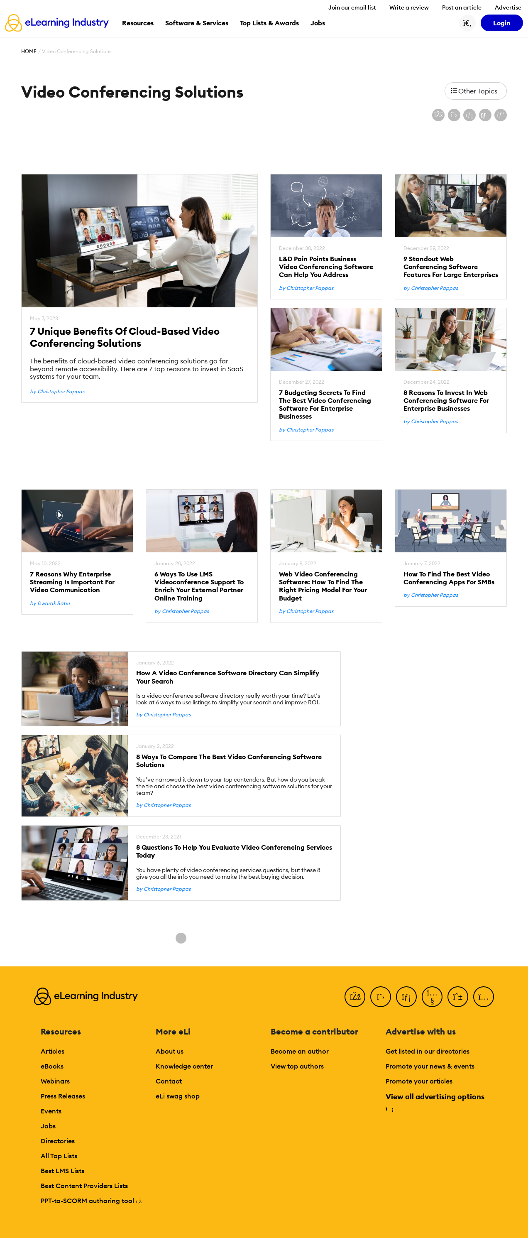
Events (51, 1111)
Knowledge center (184, 1066)
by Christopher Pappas (57, 392)
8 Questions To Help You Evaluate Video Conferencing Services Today (234, 851)
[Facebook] (355, 996)
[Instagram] (483, 996)
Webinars (55, 1081)
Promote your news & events (430, 1066)
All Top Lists (59, 1156)
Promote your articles (419, 1081)
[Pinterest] (457, 996)
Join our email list (352, 7)
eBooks (52, 1066)
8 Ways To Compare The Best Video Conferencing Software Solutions (229, 761)
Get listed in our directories (427, 1051)
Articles (52, 1051)
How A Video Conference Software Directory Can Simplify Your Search (227, 677)
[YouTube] (432, 996)
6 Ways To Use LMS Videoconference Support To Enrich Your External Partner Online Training (199, 586)
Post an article (462, 7)
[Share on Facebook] (438, 115)
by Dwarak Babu (50, 603)
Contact (169, 1081)
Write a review (409, 7)
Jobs (48, 1126)
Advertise (508, 7)
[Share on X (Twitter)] (454, 115)
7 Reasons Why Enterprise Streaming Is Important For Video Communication (72, 582)
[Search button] (467, 23)
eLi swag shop (178, 1096)
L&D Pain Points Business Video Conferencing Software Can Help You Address (326, 267)
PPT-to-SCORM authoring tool (91, 1200)
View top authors (297, 1066)
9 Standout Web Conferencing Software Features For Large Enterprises (450, 267)
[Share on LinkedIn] (469, 115)
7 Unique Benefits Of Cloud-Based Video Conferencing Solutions (125, 337)
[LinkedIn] (406, 996)
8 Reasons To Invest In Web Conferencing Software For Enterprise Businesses (446, 400)
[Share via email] (485, 115)
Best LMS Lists (62, 1171)
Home (29, 51)
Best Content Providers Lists (84, 1186)
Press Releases (63, 1096)
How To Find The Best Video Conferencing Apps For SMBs (448, 578)
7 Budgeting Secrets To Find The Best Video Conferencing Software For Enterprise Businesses (325, 405)
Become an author (300, 1051)
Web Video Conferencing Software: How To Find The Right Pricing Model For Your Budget (323, 586)
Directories (58, 1141)
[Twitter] (380, 996)
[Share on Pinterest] (500, 115)
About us (169, 1051)
